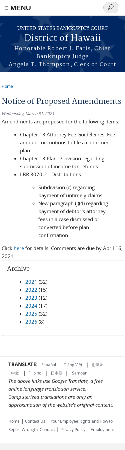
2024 (31, 305)
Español (48, 364)
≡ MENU (17, 8)
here (19, 248)
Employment (102, 429)
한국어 (98, 364)
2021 (31, 281)
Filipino (34, 372)
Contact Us (35, 421)
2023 (31, 297)
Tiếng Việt (73, 364)
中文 (15, 372)
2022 (31, 289)
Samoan (79, 372)
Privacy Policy (72, 429)
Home (7, 86)
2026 (31, 321)
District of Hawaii (62, 38)
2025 (31, 313)
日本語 (57, 372)
